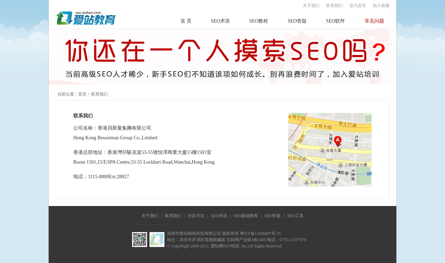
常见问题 (374, 21)
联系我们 (334, 5)
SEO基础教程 (246, 215)
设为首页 (357, 5)
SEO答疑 (297, 21)
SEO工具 (295, 215)
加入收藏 (381, 5)
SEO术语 (220, 21)
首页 (82, 94)
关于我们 (311, 5)
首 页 (186, 21)
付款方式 (196, 215)
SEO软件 (335, 21)
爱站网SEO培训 (225, 246)
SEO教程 (258, 21)
